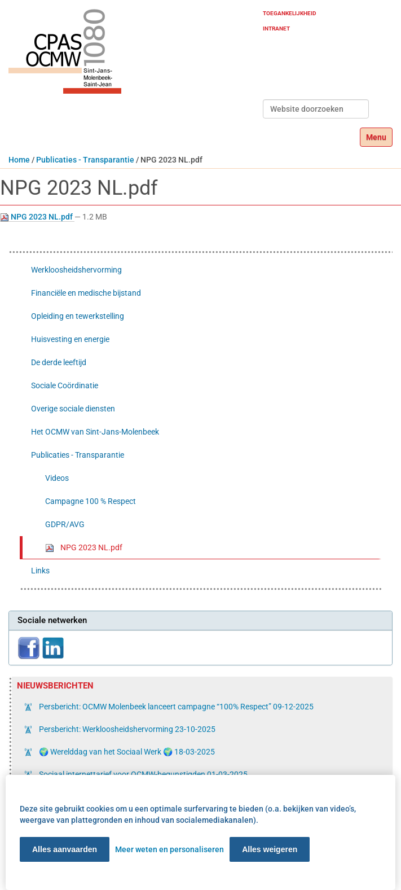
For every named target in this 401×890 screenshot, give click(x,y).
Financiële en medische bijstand (86, 292)
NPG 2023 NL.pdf (37, 217)
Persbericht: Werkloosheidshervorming (126, 729)
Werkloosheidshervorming (76, 269)
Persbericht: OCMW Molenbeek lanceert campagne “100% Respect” (175, 706)
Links (40, 570)
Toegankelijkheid (289, 13)
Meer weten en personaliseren (169, 849)
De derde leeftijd (58, 362)
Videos (57, 478)
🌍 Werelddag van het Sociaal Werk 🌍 (126, 751)
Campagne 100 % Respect (90, 501)
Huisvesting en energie (70, 339)
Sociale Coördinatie (64, 385)
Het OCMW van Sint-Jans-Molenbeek (95, 431)
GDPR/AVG (65, 524)
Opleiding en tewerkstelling (77, 316)
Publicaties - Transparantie (85, 159)
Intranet (276, 28)
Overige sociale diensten (73, 408)
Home (19, 159)
